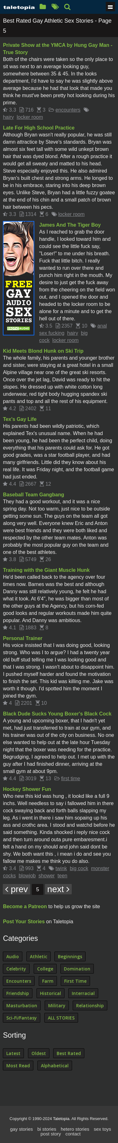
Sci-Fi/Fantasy (21, 1018)
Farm (47, 981)
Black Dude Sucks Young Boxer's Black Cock (57, 713)
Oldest (38, 1053)
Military (56, 1005)
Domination (77, 969)
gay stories (21, 1129)
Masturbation (21, 1005)
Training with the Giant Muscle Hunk (46, 570)
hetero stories (75, 1129)
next (58, 889)
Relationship (90, 1005)
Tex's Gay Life (20, 419)
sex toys (102, 1129)
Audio (12, 956)
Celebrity (16, 969)
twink (61, 868)
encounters (67, 110)
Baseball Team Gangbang (33, 494)
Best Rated (69, 1053)
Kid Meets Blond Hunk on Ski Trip (43, 351)
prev (16, 889)
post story (51, 1133)
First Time (75, 981)
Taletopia (61, 1118)
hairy (8, 117)
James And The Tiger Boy (70, 225)
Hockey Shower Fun (27, 789)
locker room (30, 117)
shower (46, 875)
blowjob (27, 875)
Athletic (38, 956)
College (45, 969)
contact (73, 1133)
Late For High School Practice (39, 127)
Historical (50, 993)
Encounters (18, 981)
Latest (13, 1053)
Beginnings (70, 956)
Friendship (17, 993)
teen (62, 875)
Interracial (83, 993)
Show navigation (110, 6)
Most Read (18, 1065)
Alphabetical (55, 1065)
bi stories (46, 1129)
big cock (79, 868)
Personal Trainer (22, 638)
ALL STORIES (61, 1018)
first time (70, 778)
